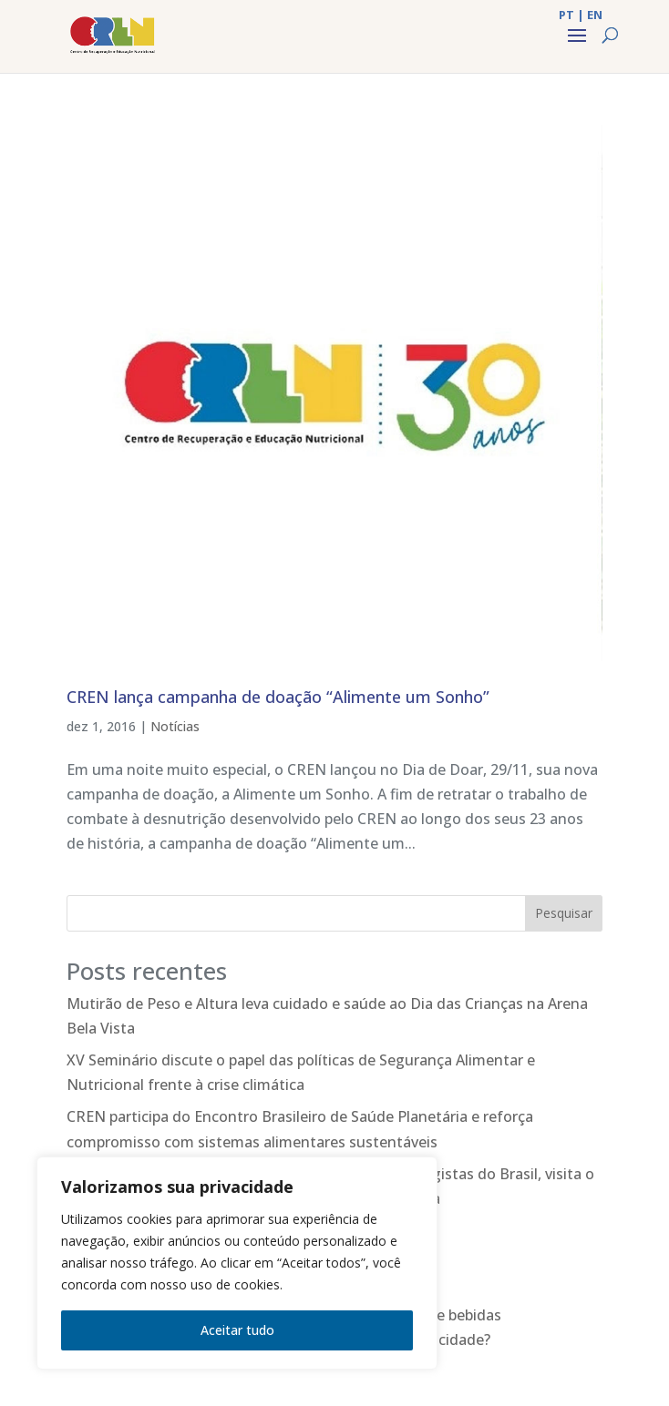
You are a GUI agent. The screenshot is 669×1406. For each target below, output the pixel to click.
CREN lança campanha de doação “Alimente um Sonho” (278, 697)
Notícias (175, 726)
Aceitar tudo (237, 1330)
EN (594, 14)
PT (566, 14)
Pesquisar (563, 913)
